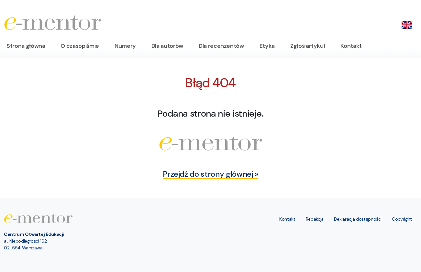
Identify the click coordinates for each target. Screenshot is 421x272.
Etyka (267, 46)
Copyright (402, 219)
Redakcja (315, 219)
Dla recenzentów (221, 46)
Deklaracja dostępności (358, 219)
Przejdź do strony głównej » (210, 174)
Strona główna (25, 46)
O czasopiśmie (80, 46)
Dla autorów (167, 46)
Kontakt (351, 46)
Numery (125, 46)
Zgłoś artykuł (307, 46)
